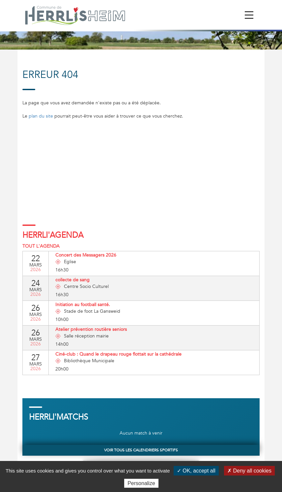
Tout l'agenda (41, 246)
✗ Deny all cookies (249, 471)
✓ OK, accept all (196, 471)
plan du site (41, 116)
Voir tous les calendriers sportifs (141, 450)
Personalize (141, 483)
